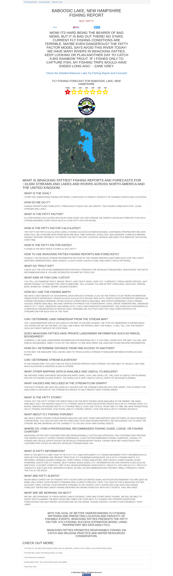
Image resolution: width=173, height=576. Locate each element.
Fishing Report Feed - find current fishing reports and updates (45, 562)
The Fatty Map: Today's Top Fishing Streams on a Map (43, 553)
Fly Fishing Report (30, 2)
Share (55, 27)
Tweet (97, 27)
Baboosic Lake (57, 2)
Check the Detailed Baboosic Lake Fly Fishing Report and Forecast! (86, 73)
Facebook (86, 575)
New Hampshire (44, 2)
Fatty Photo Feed (30, 567)
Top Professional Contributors (34, 557)
